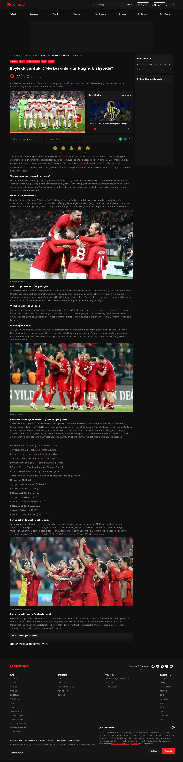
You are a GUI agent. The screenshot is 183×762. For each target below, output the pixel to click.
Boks (162, 697)
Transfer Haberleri (18, 729)
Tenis (162, 705)
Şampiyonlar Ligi (16, 713)
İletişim (51, 742)
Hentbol (163, 680)
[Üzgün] (71, 151)
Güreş (162, 685)
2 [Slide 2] (102, 131)
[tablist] (154, 66)
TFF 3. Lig (13, 693)
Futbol (14, 15)
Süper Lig (13, 680)
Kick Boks (164, 701)
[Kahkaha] (63, 151)
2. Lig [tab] (150, 66)
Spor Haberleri (15, 57)
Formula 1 (78, 15)
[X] (129, 140)
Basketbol (35, 15)
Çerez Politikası (16, 742)
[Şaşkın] (88, 151)
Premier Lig (14, 701)
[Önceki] (91, 131)
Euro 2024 (14, 63)
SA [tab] (165, 66)
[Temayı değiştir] (169, 5)
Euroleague (62, 685)
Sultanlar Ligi (111, 689)
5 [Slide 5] (124, 131)
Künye (42, 742)
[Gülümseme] (55, 151)
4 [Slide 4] (117, 131)
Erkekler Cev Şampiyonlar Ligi (117, 680)
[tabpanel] (154, 71)
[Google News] (64, 141)
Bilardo (163, 713)
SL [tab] (137, 66)
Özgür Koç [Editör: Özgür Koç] (25, 77)
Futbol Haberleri (31, 57)
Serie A (13, 709)
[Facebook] (125, 140)
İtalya (44, 63)
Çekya (22, 63)
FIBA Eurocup (63, 693)
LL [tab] (160, 66)
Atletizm (163, 693)
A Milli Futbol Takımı (33, 63)
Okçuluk (163, 721)
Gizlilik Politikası (31, 742)
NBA (59, 680)
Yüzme (162, 709)
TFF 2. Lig (13, 689)
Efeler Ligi (109, 685)
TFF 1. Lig (13, 685)
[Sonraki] (129, 131)
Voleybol (57, 15)
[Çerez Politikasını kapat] (173, 727)
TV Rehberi (142, 15)
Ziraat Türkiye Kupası (18, 725)
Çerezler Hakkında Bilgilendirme (125, 743)
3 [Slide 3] (109, 131)
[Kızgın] (80, 151)
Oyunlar (122, 15)
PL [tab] (155, 66)
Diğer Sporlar (166, 15)
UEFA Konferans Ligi (18, 721)
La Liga (13, 705)
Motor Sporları (166, 689)
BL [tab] (170, 66)
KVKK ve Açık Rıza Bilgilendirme (68, 742)
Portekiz (51, 63)
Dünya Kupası (15, 733)
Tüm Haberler (101, 15)
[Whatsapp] (120, 140)
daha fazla (126, 97)
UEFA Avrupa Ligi (16, 717)
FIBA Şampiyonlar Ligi (66, 689)
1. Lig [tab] (143, 66)
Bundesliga (14, 697)
